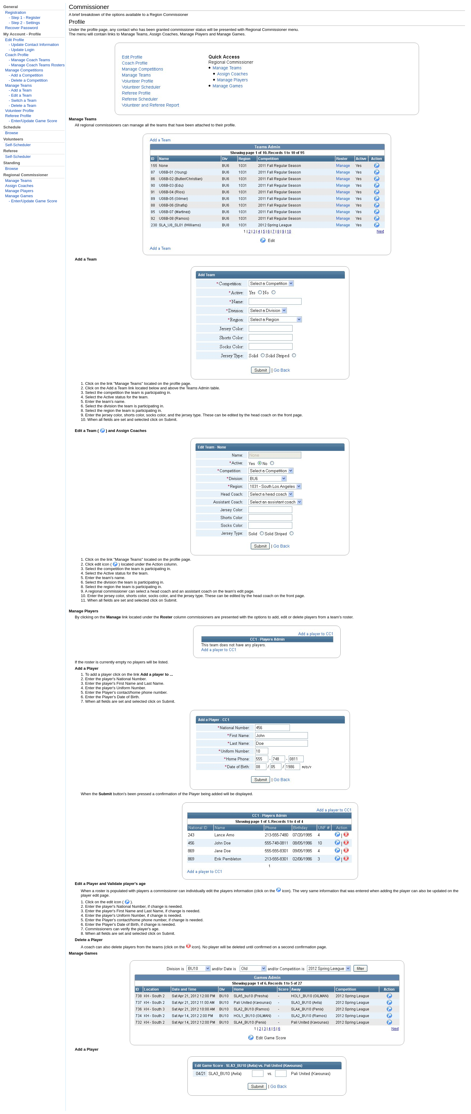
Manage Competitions (24, 70)
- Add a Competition (26, 75)
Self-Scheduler (18, 145)
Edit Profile (14, 40)
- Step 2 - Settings (24, 22)
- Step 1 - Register (25, 17)
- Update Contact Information (34, 44)
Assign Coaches (19, 185)
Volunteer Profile (19, 110)
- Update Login (21, 49)
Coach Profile (17, 55)
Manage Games (19, 196)
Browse (11, 133)
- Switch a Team (22, 100)
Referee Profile (18, 115)
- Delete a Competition (28, 80)
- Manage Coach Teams (29, 60)
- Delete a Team (22, 105)
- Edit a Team (20, 95)
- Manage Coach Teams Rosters (37, 65)
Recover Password (21, 28)
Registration (15, 12)
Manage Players (19, 191)
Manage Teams (18, 85)
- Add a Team (20, 90)
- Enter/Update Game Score (33, 121)
